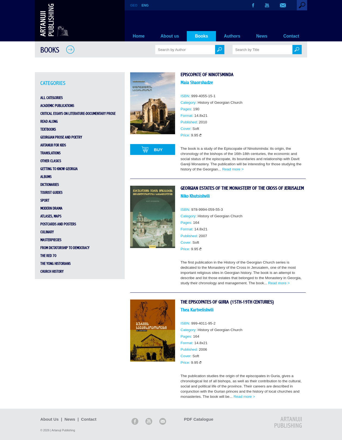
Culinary (47, 232)
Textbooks (48, 130)
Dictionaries (49, 185)
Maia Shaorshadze (197, 82)
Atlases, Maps (50, 216)
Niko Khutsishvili (195, 196)
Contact (291, 36)
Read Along (49, 122)
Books (201, 36)
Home (139, 36)
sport (44, 201)
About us (170, 36)
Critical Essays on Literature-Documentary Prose (77, 114)
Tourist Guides (51, 193)
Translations (50, 153)
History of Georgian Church (220, 102)
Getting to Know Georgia (59, 169)
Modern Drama (51, 208)
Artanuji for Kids (53, 145)
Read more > (233, 169)
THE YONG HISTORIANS (55, 264)
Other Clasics (50, 161)
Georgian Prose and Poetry (61, 137)
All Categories (51, 98)
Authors (232, 36)
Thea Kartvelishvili (197, 310)
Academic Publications (57, 106)
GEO (134, 5)
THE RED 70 (48, 256)
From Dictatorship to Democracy (64, 248)
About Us (49, 419)
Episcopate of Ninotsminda (207, 74)
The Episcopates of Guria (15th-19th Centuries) (227, 302)
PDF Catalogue (202, 419)
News (261, 36)
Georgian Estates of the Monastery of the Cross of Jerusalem (242, 188)
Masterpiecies (50, 240)
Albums (45, 177)
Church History (51, 272)
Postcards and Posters (58, 224)
